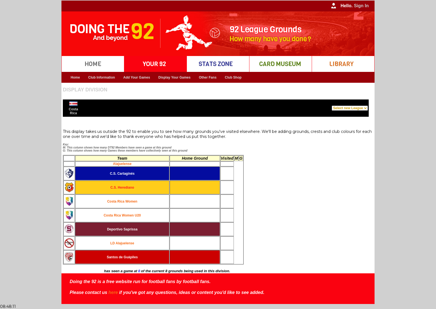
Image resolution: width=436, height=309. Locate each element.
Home (75, 77)
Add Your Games (136, 77)
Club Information (101, 77)
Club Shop (233, 77)
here (113, 292)
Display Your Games (174, 77)
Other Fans (207, 77)
